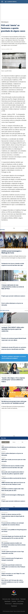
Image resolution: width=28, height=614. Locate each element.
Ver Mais (26, 229)
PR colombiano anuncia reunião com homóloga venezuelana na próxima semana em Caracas (13, 544)
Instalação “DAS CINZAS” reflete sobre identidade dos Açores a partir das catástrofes (13, 329)
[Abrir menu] (2, 1)
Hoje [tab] (5, 442)
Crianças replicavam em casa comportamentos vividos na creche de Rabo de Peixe (13, 286)
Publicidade (23, 599)
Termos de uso (8, 603)
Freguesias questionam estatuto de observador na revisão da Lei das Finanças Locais (13, 566)
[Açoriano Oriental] (14, 595)
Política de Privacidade (18, 603)
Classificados (7, 601)
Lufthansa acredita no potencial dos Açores (14, 478)
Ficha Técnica (20, 601)
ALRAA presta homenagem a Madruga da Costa (11, 252)
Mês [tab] (22, 442)
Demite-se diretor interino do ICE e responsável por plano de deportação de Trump (13, 516)
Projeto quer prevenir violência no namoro (13, 296)
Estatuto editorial (15, 599)
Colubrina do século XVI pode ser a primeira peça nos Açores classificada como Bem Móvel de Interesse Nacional (14, 349)
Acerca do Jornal (6, 599)
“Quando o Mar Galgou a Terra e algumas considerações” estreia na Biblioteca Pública (13, 379)
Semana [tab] (14, 442)
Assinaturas (14, 606)
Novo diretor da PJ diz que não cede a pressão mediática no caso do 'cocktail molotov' (12, 582)
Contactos (14, 601)
